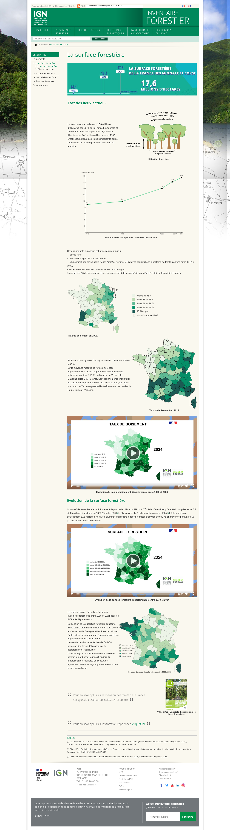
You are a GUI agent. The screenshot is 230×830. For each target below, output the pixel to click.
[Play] (132, 453)
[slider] (129, 486)
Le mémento (39, 59)
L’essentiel (43, 45)
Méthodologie (124, 790)
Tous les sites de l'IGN (42, 6)
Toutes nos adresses (85, 785)
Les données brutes (127, 775)
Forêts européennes (45, 69)
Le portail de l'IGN (64, 6)
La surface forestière (45, 63)
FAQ (121, 786)
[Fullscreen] (192, 485)
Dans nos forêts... (41, 85)
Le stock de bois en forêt (45, 77)
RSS (83, 6)
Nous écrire (164, 778)
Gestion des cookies (168, 772)
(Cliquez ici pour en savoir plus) (161, 807)
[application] (132, 452)
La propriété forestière (44, 73)
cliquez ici (138, 724)
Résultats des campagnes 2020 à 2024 (105, 6)
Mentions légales (166, 769)
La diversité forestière (43, 81)
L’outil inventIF (125, 779)
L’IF (120, 772)
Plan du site (164, 775)
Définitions (123, 783)
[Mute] (186, 485)
